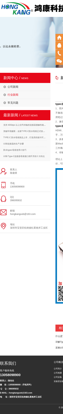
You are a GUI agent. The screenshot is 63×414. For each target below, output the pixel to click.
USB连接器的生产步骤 (13, 144)
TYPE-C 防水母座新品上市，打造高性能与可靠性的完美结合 (30, 137)
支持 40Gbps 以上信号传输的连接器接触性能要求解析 (27, 125)
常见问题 (13, 102)
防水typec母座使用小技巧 (14, 150)
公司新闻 (13, 86)
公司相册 (58, 373)
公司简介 (58, 368)
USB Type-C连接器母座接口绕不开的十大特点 (24, 156)
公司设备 (58, 377)
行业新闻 (13, 94)
